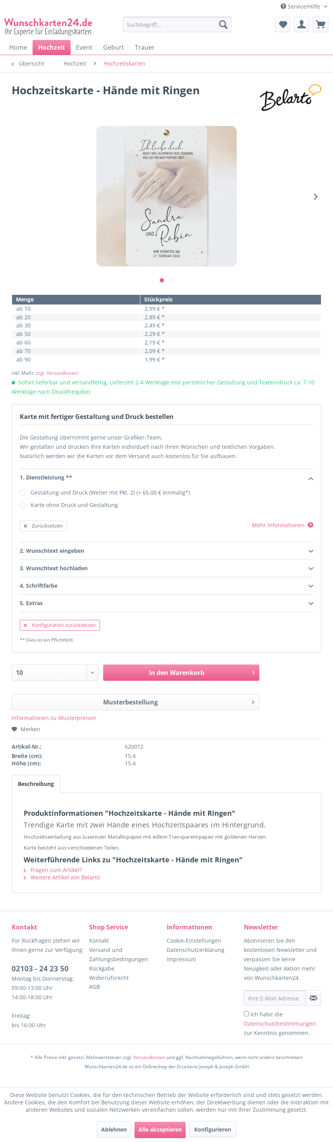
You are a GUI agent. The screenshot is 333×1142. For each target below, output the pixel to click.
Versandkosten (149, 1057)
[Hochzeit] (52, 47)
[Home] (18, 47)
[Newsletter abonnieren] (313, 998)
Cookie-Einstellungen (194, 940)
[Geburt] (113, 47)
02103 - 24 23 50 (40, 969)
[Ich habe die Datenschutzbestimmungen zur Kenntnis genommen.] (246, 1013)
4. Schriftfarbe (166, 586)
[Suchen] (223, 24)
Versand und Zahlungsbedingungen (118, 954)
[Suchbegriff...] (177, 24)
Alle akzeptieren (160, 1129)
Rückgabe (101, 968)
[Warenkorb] (320, 24)
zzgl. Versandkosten (57, 373)
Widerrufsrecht (109, 977)
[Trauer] (144, 47)
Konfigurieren (212, 1129)
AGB (94, 986)
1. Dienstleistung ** (166, 478)
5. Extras (166, 603)
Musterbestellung (178, 701)
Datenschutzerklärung (195, 949)
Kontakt (99, 940)
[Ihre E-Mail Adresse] (275, 998)
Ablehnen (114, 1129)
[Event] (84, 47)
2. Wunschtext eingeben (166, 551)
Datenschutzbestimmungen (280, 1023)
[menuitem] (177, 28)
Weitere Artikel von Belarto (62, 877)
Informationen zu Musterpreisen (54, 718)
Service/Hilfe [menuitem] (301, 6)
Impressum (181, 959)
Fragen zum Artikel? (53, 870)
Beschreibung (36, 783)
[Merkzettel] (282, 24)
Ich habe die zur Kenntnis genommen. (280, 1023)
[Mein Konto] (301, 24)
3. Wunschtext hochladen (166, 568)
